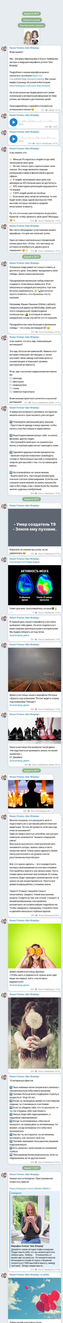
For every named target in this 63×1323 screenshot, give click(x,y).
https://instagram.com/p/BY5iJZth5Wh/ (30, 1156)
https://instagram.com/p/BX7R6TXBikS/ (30, 581)
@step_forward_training (21, 917)
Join (47, 4)
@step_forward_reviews (21, 924)
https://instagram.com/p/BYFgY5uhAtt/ (29, 688)
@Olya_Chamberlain (32, 934)
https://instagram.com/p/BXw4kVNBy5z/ (30, 274)
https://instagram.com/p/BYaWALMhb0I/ (30, 964)
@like (46, 189)
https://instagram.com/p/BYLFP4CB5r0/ (30, 796)
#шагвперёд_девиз (19, 1116)
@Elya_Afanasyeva (19, 937)
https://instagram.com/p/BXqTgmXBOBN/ (31, 42)
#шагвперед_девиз (19, 241)
